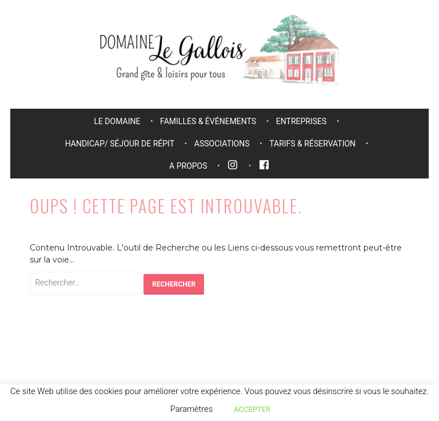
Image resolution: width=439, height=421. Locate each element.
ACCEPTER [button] (252, 409)
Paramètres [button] (191, 409)
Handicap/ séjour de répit (119, 143)
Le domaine (117, 121)
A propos (188, 165)
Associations (222, 143)
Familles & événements (208, 121)
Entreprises (301, 121)
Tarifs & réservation (312, 143)
